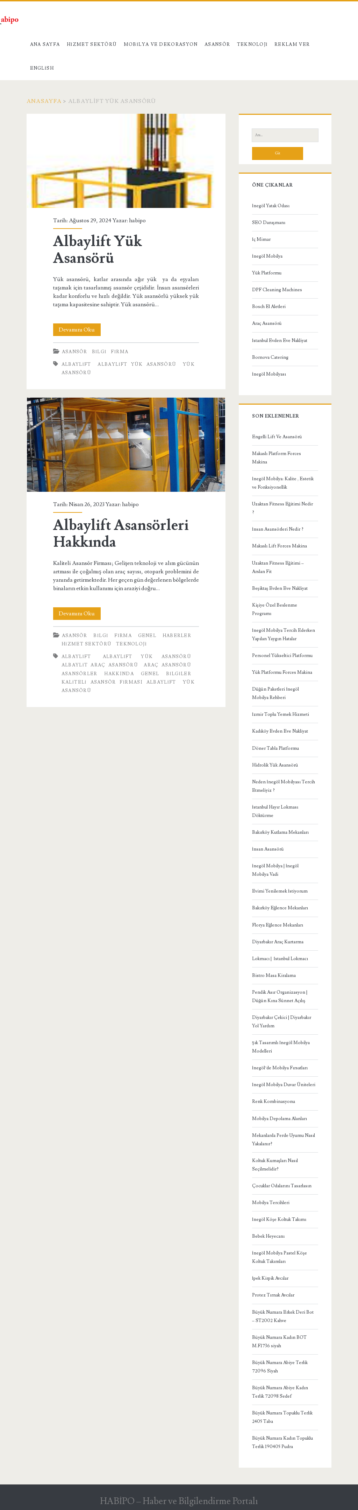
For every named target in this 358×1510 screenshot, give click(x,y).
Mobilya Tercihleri (270, 1202)
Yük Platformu (266, 273)
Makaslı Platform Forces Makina (276, 458)
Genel (147, 635)
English (42, 68)
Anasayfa (44, 101)
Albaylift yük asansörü (137, 364)
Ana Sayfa (45, 44)
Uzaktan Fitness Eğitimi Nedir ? (282, 508)
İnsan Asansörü (268, 849)
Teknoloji (252, 44)
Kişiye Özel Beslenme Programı (274, 609)
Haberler (177, 635)
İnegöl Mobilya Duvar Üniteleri (283, 1085)
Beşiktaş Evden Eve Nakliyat (280, 588)
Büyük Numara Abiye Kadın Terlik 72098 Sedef (280, 1392)
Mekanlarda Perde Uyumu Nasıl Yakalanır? (283, 1140)
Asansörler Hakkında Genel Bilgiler (126, 674)
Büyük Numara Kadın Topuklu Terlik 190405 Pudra (282, 1442)
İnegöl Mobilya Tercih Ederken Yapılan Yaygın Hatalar (283, 635)
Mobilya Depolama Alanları (279, 1118)
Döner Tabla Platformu (275, 748)
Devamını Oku (80, 329)
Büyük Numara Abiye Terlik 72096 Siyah (280, 1367)
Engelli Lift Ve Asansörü (277, 437)
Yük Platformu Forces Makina (282, 672)
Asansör (217, 44)
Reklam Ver (292, 44)
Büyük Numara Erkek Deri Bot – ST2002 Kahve (283, 1316)
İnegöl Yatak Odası (270, 206)
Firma (119, 352)
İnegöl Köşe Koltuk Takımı (279, 1219)
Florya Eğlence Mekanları (277, 925)
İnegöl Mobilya (267, 256)
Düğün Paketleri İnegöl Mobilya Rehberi (275, 693)
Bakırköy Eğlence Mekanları (280, 908)
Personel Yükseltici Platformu (282, 655)
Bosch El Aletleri (269, 306)
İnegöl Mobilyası (269, 374)
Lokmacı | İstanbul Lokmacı (280, 959)
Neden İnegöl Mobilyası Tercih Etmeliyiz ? (283, 786)
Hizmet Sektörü (92, 44)
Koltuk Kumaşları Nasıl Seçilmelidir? (275, 1165)
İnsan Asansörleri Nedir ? (277, 529)
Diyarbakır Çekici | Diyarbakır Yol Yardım (281, 1022)
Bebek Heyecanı (268, 1236)
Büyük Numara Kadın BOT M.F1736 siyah (279, 1342)
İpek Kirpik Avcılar (270, 1278)
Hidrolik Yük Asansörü (275, 765)
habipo (137, 220)
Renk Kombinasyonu (273, 1101)
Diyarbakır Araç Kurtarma (277, 942)
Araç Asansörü (267, 323)
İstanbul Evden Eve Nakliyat (279, 340)
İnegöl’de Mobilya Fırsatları (280, 1068)
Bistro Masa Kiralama (274, 975)
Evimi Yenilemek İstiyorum (280, 891)
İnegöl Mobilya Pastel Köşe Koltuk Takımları (279, 1257)
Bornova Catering (270, 357)
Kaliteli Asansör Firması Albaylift (119, 682)
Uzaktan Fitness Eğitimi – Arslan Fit (278, 567)
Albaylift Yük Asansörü (126, 161)
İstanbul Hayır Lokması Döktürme (275, 811)
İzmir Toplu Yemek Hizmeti (280, 714)
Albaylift (76, 364)
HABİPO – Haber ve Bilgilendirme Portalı (179, 1501)
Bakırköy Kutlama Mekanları (280, 832)
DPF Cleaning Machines (277, 290)
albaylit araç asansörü (100, 665)
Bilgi (99, 352)
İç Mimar (261, 239)
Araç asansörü (167, 665)
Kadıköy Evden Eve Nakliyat (280, 731)
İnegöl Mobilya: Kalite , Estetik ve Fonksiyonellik (283, 483)
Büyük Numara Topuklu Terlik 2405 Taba (282, 1417)
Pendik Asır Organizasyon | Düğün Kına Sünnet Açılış (279, 997)
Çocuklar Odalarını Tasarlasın (282, 1186)
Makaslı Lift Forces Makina (279, 546)
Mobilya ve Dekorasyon (161, 44)
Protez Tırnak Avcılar (273, 1295)
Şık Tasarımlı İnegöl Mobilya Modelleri (281, 1047)
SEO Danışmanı (268, 222)
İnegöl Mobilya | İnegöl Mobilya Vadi (275, 870)
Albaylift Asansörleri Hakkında (126, 445)
